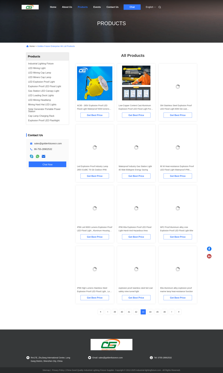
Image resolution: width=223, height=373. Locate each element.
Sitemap (46, 370)
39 (115, 312)
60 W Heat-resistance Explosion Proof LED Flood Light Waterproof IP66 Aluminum (177, 169)
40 (122, 312)
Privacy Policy (58, 370)
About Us (67, 7)
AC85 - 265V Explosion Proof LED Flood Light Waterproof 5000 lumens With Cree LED (93, 108)
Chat (132, 7)
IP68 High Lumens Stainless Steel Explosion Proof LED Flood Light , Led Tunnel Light (94, 291)
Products (83, 7)
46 (164, 312)
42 (136, 312)
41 (129, 312)
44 (150, 312)
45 (157, 312)
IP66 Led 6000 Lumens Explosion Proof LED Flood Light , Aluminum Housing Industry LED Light (94, 230)
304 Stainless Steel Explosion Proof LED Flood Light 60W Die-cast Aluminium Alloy (176, 108)
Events (97, 7)
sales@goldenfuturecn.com (48, 143)
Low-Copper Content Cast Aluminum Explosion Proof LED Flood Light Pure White (135, 108)
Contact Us (112, 7)
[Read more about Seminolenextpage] (100, 311)
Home (53, 7)
